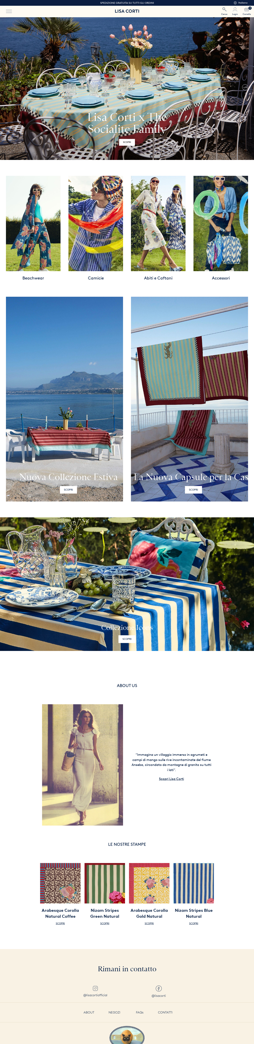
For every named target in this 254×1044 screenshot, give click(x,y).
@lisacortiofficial (95, 991)
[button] (245, 88)
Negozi (114, 1012)
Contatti (165, 1012)
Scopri (127, 142)
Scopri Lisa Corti (171, 779)
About (89, 1012)
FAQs (139, 1012)
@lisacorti (159, 992)
